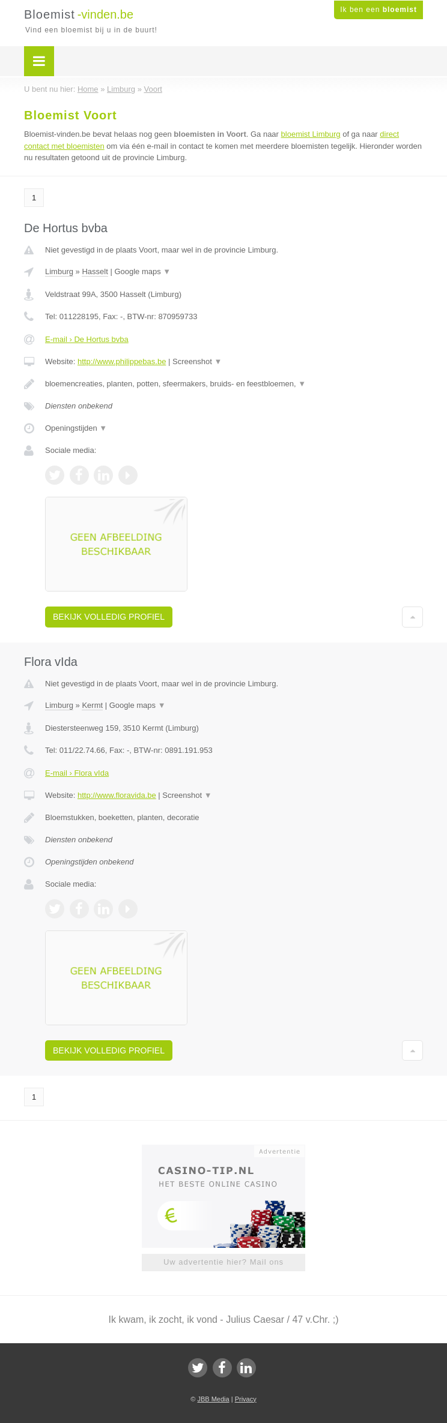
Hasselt (95, 271)
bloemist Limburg (311, 134)
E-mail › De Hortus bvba (87, 339)
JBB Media (213, 1399)
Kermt (92, 705)
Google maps (142, 271)
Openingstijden (76, 428)
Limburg (59, 271)
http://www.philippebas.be (122, 361)
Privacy (246, 1399)
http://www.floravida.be (117, 795)
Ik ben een (378, 9)
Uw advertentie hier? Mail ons (223, 1261)
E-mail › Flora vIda (77, 772)
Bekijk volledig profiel (109, 617)
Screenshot (197, 361)
